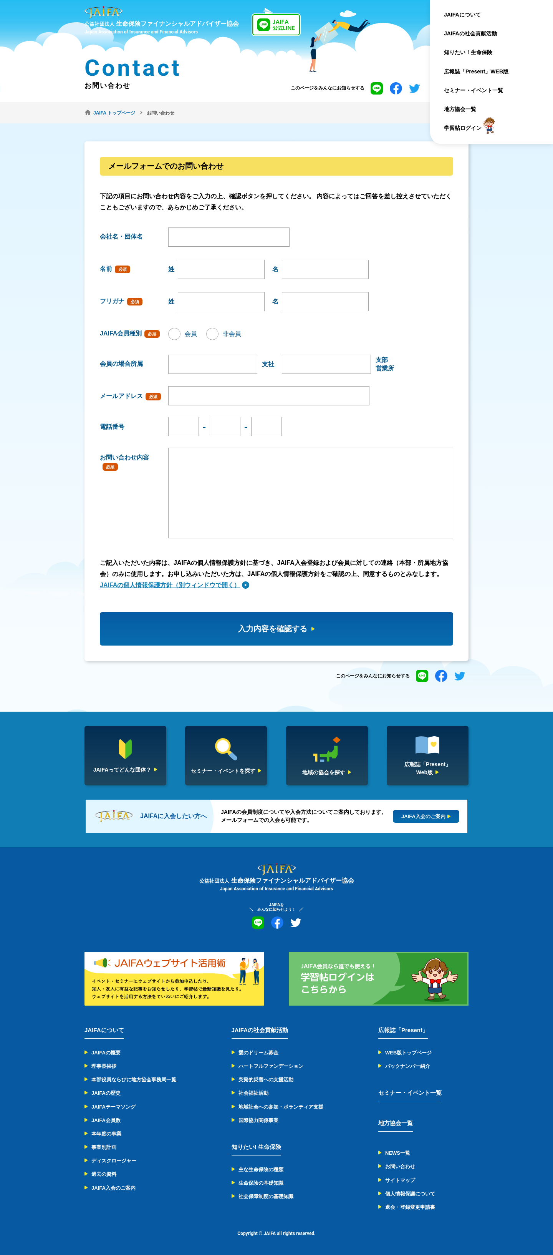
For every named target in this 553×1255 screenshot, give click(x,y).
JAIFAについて (462, 15)
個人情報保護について (410, 1194)
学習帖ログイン (463, 128)
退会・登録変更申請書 (410, 1207)
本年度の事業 (106, 1134)
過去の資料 (103, 1174)
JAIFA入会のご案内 (113, 1188)
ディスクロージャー (113, 1161)
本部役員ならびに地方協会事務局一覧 (133, 1079)
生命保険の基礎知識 (260, 1183)
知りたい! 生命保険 (256, 1147)
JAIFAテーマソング (113, 1107)
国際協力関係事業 (258, 1120)
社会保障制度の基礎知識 (265, 1196)
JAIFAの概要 (106, 1053)
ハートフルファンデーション (270, 1066)
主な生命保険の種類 (260, 1169)
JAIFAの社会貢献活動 (470, 33)
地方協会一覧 (460, 109)
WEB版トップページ (408, 1053)
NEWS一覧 (397, 1153)
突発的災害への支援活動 (265, 1079)
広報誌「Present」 (403, 1030)
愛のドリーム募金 (258, 1053)
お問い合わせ (400, 1166)
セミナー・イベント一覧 (473, 90)
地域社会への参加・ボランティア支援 (280, 1107)
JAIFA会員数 (106, 1120)
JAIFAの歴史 (106, 1093)
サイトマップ (400, 1180)
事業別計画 (103, 1147)
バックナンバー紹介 (407, 1066)
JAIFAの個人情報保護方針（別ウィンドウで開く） (170, 585)
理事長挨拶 (103, 1066)
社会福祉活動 (253, 1093)
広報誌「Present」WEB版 (476, 71)
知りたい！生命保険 (468, 52)
